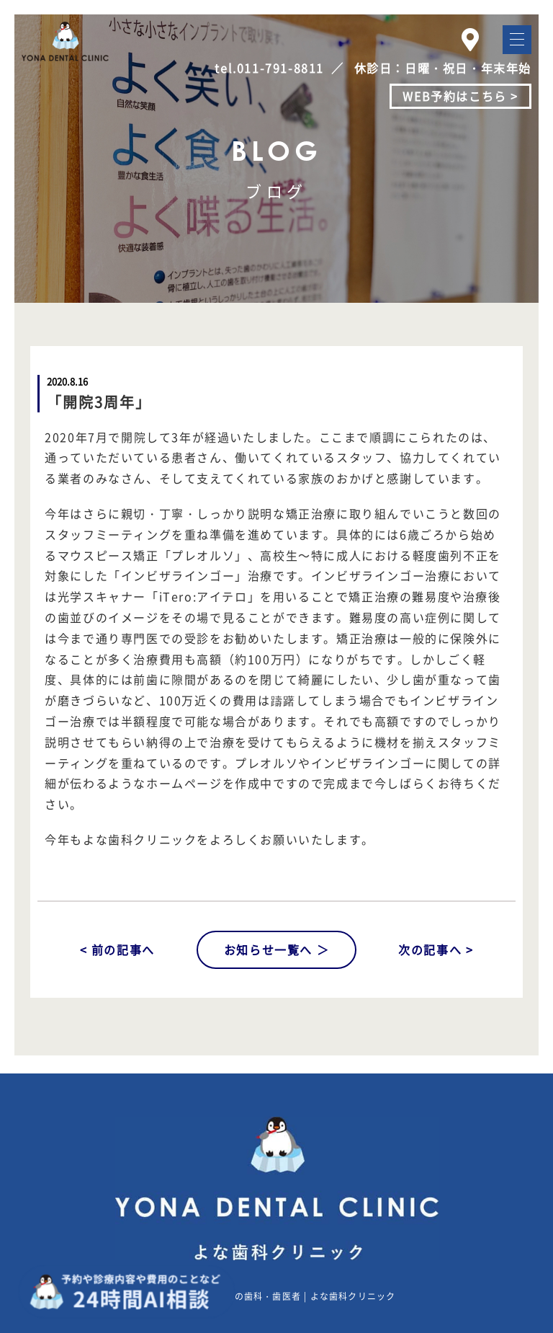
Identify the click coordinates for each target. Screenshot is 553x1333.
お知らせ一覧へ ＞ (276, 949)
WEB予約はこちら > (460, 96)
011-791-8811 (280, 67)
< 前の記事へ (117, 949)
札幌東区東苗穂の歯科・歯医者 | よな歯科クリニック (281, 1296)
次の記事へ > (435, 949)
